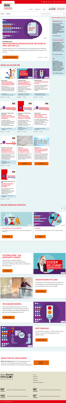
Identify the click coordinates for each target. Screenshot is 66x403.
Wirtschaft (4, 129)
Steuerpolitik (21, 93)
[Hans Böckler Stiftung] (7, 379)
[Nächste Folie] (64, 208)
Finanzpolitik (4, 93)
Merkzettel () (37, 9)
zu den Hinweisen (57, 35)
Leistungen (8, 13)
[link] (16, 226)
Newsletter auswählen (41, 362)
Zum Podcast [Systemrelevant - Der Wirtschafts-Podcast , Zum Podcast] (7, 270)
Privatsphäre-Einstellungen (38, 382)
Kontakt (34, 374)
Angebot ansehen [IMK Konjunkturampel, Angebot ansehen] (8, 317)
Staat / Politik (9, 128)
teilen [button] (45, 57)
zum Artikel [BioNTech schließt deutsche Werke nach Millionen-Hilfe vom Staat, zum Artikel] (25, 164)
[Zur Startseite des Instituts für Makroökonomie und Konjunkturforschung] (8, 9)
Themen (2, 13)
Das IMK (30, 9)
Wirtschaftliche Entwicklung (24, 94)
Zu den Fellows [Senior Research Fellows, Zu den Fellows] (40, 291)
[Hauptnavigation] (6, 14)
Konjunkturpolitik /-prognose (40, 93)
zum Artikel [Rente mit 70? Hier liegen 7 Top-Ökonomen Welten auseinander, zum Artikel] (43, 164)
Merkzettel (35, 376)
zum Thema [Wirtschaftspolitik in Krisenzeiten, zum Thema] (7, 236)
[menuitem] (2, 14)
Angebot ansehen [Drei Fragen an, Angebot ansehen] (41, 340)
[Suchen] (64, 13)
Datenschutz (35, 380)
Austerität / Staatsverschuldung (7, 94)
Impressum (35, 378)
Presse (44, 9)
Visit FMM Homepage (58, 73)
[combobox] (51, 13)
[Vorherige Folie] (62, 208)
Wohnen (3, 128)
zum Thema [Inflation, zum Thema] (39, 236)
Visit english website (57, 54)
